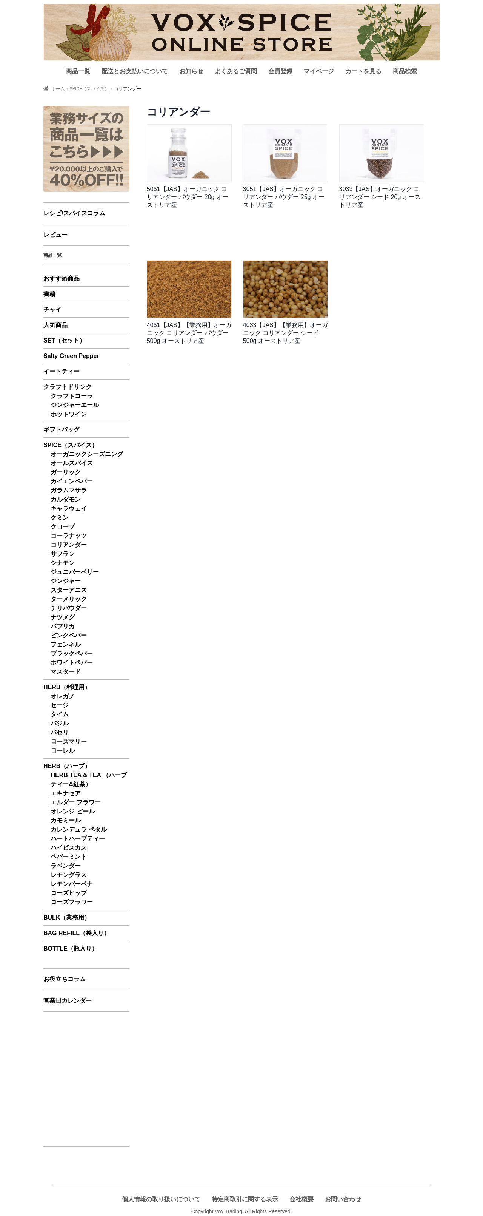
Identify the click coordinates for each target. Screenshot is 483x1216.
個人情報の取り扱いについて (161, 1199)
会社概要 (301, 1199)
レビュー (55, 234)
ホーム (58, 88)
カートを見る (363, 71)
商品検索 (405, 71)
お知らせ (191, 71)
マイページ (319, 71)
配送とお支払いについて (135, 71)
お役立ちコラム (64, 979)
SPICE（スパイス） (89, 88)
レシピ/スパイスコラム (74, 213)
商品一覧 (78, 71)
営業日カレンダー (67, 1000)
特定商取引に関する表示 (245, 1199)
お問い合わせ (343, 1199)
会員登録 (280, 71)
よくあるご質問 (236, 71)
